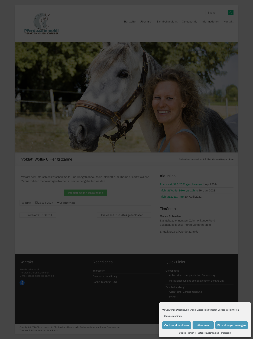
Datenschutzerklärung (208, 333)
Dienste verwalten (173, 316)
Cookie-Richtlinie (187, 333)
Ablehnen (203, 325)
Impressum (226, 333)
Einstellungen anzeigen (231, 325)
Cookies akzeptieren (176, 325)
